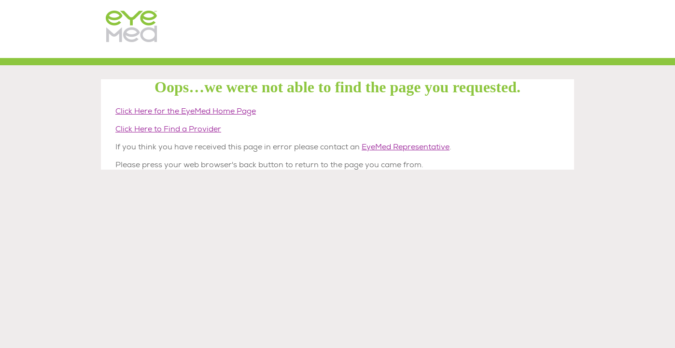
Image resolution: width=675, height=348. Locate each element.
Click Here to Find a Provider (168, 129)
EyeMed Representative (406, 147)
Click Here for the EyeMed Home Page (185, 111)
